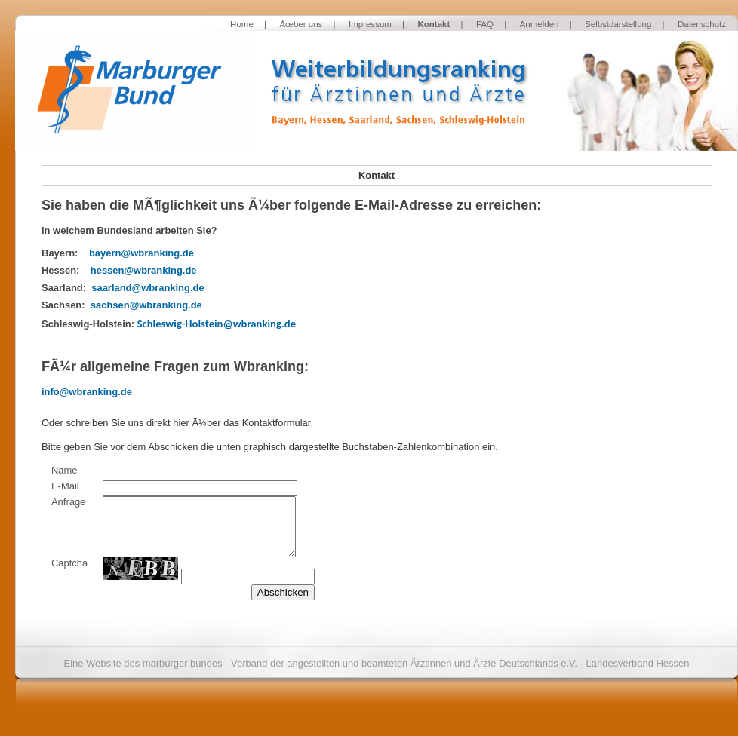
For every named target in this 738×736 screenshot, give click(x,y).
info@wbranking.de (87, 391)
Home (242, 24)
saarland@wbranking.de (147, 287)
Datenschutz (702, 24)
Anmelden (539, 24)
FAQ (485, 24)
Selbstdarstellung (618, 24)
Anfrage (68, 502)
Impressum (370, 24)
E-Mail (65, 486)
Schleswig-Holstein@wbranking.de (216, 323)
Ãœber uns (300, 24)
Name (64, 470)
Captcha (69, 563)
